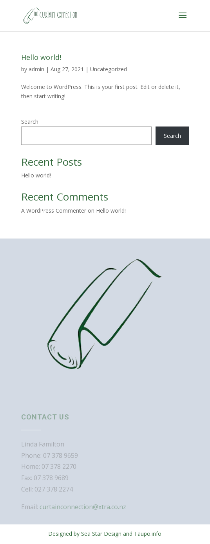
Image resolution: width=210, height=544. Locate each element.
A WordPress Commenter (53, 210)
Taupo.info (147, 533)
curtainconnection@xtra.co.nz (83, 506)
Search (29, 121)
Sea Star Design (101, 533)
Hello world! (41, 57)
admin (36, 69)
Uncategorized (108, 69)
